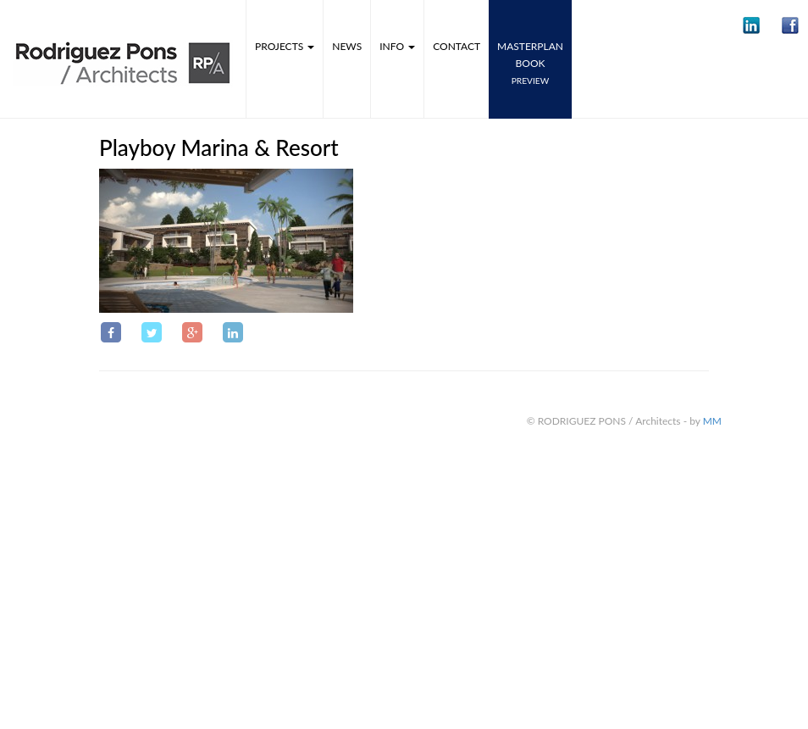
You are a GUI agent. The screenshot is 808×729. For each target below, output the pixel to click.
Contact (456, 46)
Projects (284, 46)
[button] (751, 25)
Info (397, 46)
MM (712, 421)
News (347, 46)
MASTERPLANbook (530, 63)
